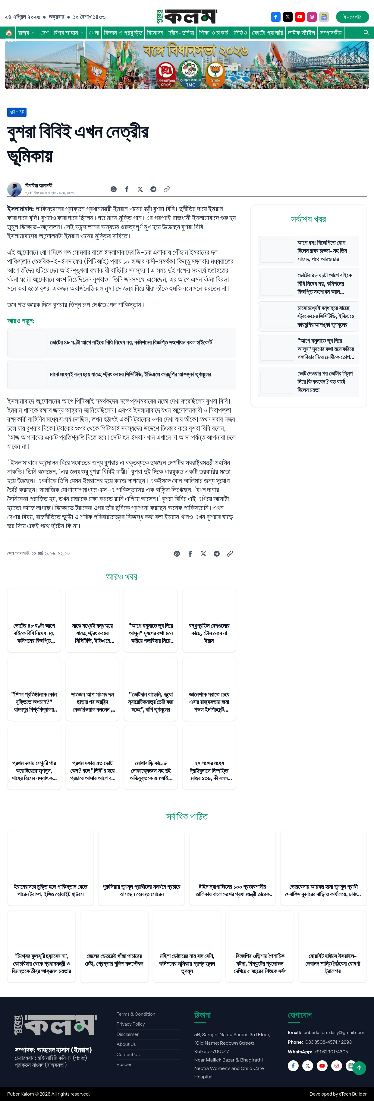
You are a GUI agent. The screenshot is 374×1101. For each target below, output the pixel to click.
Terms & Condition (136, 1014)
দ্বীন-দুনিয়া (181, 32)
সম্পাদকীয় (331, 32)
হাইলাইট (17, 112)
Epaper (124, 1064)
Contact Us (128, 1054)
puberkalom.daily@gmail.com (333, 1032)
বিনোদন (155, 32)
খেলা (94, 32)
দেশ (44, 32)
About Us (126, 1044)
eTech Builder (353, 1094)
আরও (14, 39)
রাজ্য (27, 32)
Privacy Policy (131, 1024)
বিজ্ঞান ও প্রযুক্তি (123, 32)
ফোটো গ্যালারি (267, 32)
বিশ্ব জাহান (69, 32)
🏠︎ (9, 32)
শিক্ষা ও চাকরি (214, 32)
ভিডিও (240, 32)
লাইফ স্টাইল (301, 32)
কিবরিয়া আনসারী (38, 185)
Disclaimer (128, 1034)
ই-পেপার (353, 16)
